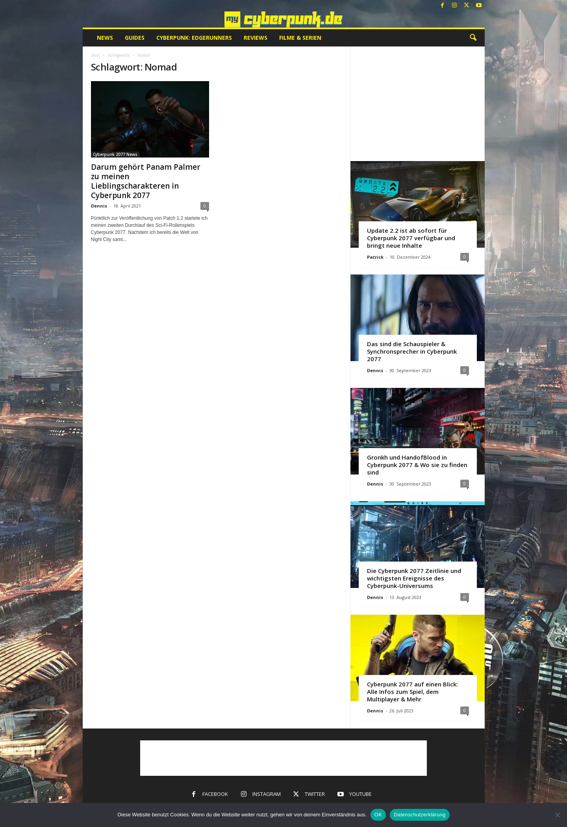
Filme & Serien (300, 37)
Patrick (375, 257)
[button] (473, 37)
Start (95, 55)
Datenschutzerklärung (419, 815)
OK (378, 815)
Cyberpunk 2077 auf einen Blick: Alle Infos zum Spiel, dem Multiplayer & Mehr (412, 691)
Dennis (99, 206)
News (105, 37)
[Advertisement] (417, 103)
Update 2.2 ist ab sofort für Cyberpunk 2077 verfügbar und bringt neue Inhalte (411, 237)
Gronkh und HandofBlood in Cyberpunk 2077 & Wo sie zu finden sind (417, 464)
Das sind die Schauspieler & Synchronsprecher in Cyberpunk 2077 (412, 351)
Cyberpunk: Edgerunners (194, 37)
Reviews (255, 37)
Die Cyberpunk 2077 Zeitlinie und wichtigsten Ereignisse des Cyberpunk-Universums (414, 578)
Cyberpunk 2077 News (115, 154)
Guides (135, 37)
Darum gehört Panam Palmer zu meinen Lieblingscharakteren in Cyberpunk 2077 (145, 181)
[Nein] (557, 815)
